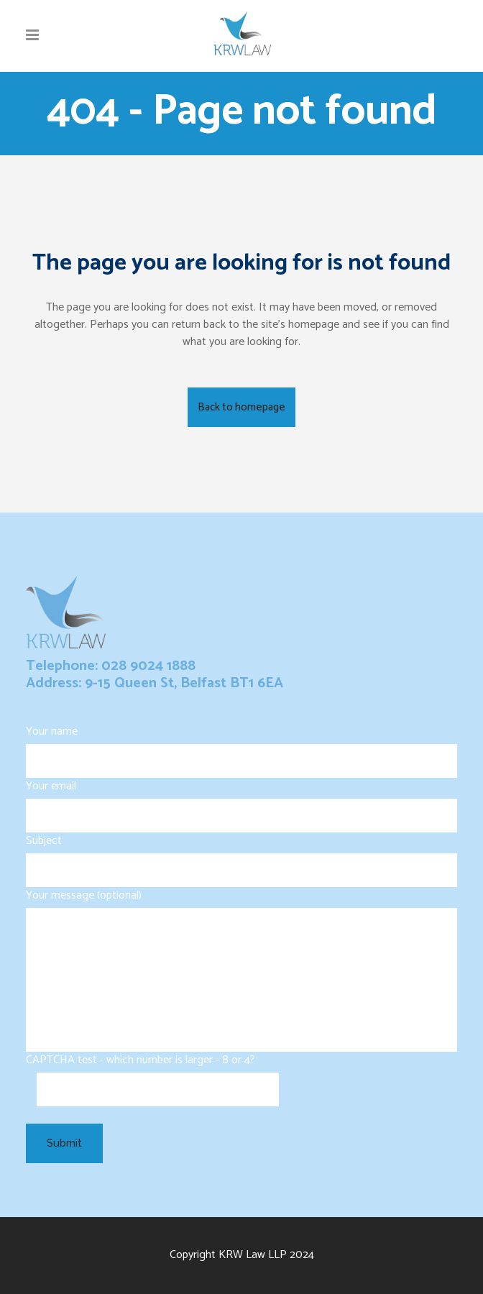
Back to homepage (241, 407)
